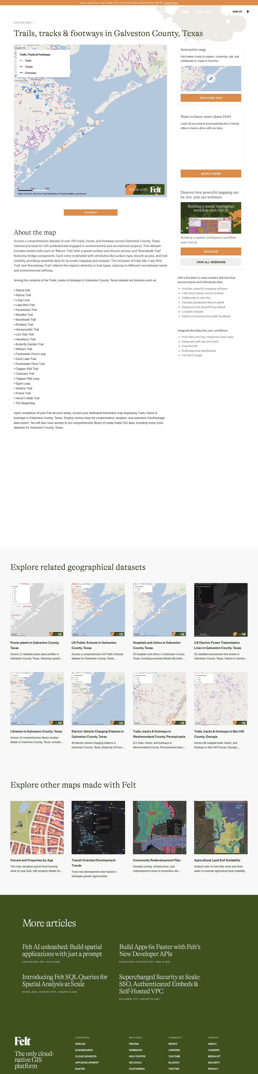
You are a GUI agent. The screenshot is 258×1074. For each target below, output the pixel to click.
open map (90, 212)
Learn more (171, 2)
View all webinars (211, 262)
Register (211, 251)
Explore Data (22, 22)
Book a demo (211, 173)
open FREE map (211, 97)
